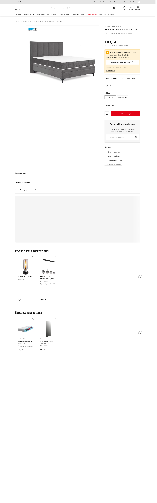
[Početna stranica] (16, 21)
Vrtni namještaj (64, 14)
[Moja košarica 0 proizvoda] (137, 8)
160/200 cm (110, 97)
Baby (83, 14)
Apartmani (75, 14)
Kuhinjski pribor (29, 14)
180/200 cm (122, 97)
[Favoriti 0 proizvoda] (131, 8)
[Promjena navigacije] (17, 8)
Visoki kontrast (133, 2)
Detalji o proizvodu (22, 182)
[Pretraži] (45, 7)
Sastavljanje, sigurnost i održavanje (28, 190)
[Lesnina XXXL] (31, 8)
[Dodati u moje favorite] (107, 113)
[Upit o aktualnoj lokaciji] (135, 137)
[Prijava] (124, 8)
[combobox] (119, 137)
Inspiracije (102, 14)
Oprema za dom (52, 14)
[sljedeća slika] (140, 277)
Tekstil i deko (40, 14)
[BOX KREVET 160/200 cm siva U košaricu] (125, 113)
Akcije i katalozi (92, 14)
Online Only (111, 14)
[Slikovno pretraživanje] (114, 7)
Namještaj (18, 14)
